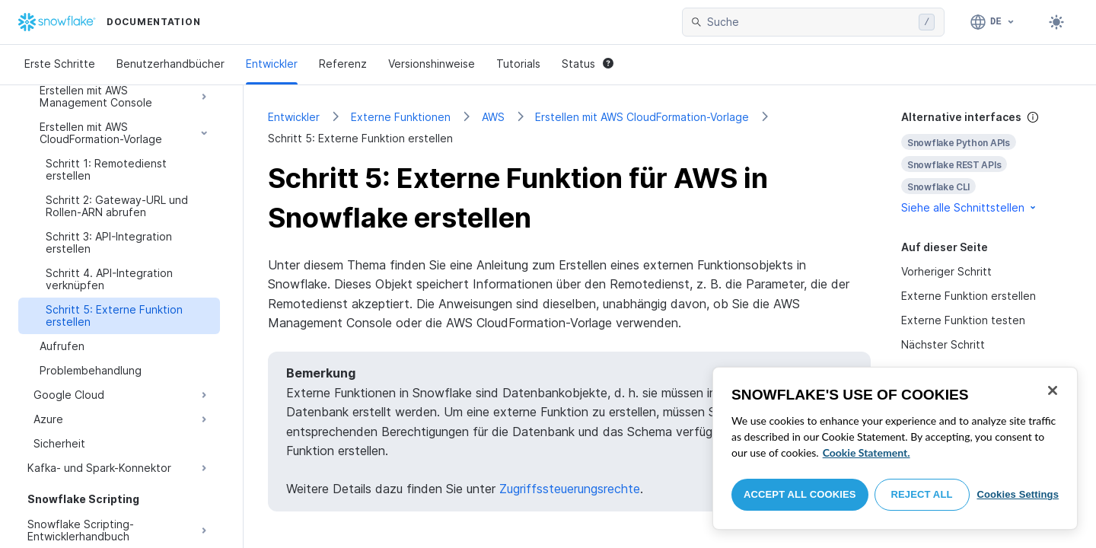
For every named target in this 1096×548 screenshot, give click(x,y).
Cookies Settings (1018, 494)
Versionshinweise (431, 63)
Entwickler (272, 63)
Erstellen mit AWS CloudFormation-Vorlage (642, 116)
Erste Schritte (59, 63)
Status (587, 63)
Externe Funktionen (401, 116)
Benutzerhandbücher (170, 63)
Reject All (922, 494)
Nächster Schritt (943, 344)
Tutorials (518, 63)
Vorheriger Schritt (946, 271)
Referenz (343, 63)
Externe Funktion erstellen (968, 295)
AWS (493, 116)
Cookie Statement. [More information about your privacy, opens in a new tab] (866, 452)
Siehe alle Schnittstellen (969, 207)
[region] (895, 448)
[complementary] (986, 162)
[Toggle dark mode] (1056, 22)
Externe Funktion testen (963, 320)
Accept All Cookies (800, 494)
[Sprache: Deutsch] (993, 22)
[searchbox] (810, 22)
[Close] (1052, 390)
